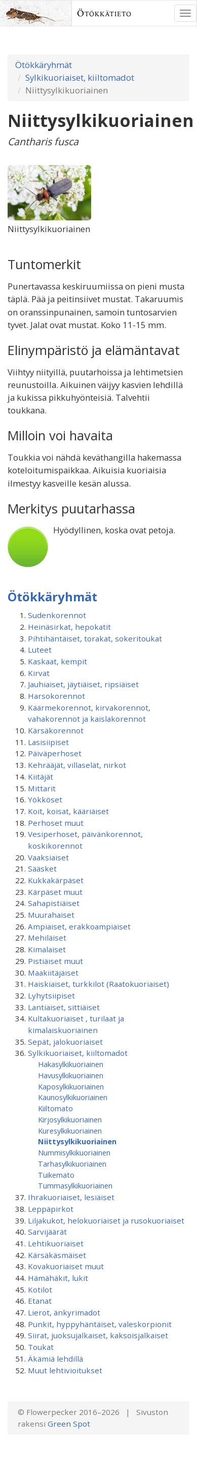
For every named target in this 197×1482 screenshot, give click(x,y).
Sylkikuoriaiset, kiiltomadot (79, 77)
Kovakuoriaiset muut (66, 1266)
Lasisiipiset (48, 742)
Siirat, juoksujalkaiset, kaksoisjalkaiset (98, 1335)
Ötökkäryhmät (43, 65)
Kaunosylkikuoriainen (72, 1097)
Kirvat (39, 673)
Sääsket (42, 868)
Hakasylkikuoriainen (70, 1064)
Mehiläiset (47, 937)
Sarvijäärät (47, 1232)
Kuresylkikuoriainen (70, 1130)
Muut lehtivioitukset (65, 1370)
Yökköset (45, 799)
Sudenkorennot (57, 615)
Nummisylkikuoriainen (74, 1152)
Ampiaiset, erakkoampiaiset (79, 926)
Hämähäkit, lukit (58, 1278)
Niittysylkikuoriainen (77, 1141)
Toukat (41, 1347)
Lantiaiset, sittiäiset (64, 1007)
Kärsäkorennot (56, 730)
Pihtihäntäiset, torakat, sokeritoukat (95, 638)
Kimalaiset (47, 949)
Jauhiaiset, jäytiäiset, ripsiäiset (83, 684)
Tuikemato (56, 1175)
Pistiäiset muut (55, 961)
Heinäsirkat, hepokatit (69, 627)
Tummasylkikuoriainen (75, 1185)
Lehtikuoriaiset (56, 1243)
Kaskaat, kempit (57, 661)
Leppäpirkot (50, 1209)
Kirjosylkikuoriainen (70, 1119)
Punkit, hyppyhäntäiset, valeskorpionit (100, 1324)
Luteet (40, 650)
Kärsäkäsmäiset (57, 1255)
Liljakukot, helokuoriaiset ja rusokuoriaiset (106, 1220)
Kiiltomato (55, 1108)
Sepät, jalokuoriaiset (65, 1042)
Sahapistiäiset (54, 903)
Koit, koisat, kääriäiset (68, 811)
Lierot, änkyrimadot (64, 1312)
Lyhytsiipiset (51, 995)
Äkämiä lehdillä (55, 1359)
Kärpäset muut (55, 892)
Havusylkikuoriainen (70, 1075)
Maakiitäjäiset (53, 973)
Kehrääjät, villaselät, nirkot (77, 765)
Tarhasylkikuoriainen (72, 1163)
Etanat (40, 1301)
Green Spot (69, 1424)
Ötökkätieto (104, 13)
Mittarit (42, 788)
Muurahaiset (51, 915)
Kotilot (40, 1289)
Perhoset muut (56, 823)
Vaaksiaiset (48, 857)
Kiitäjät (40, 776)
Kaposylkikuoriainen (71, 1086)
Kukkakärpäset (56, 880)
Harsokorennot (56, 696)
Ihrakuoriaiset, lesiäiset (71, 1197)
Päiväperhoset (55, 753)
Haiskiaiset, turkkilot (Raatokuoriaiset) (98, 984)
